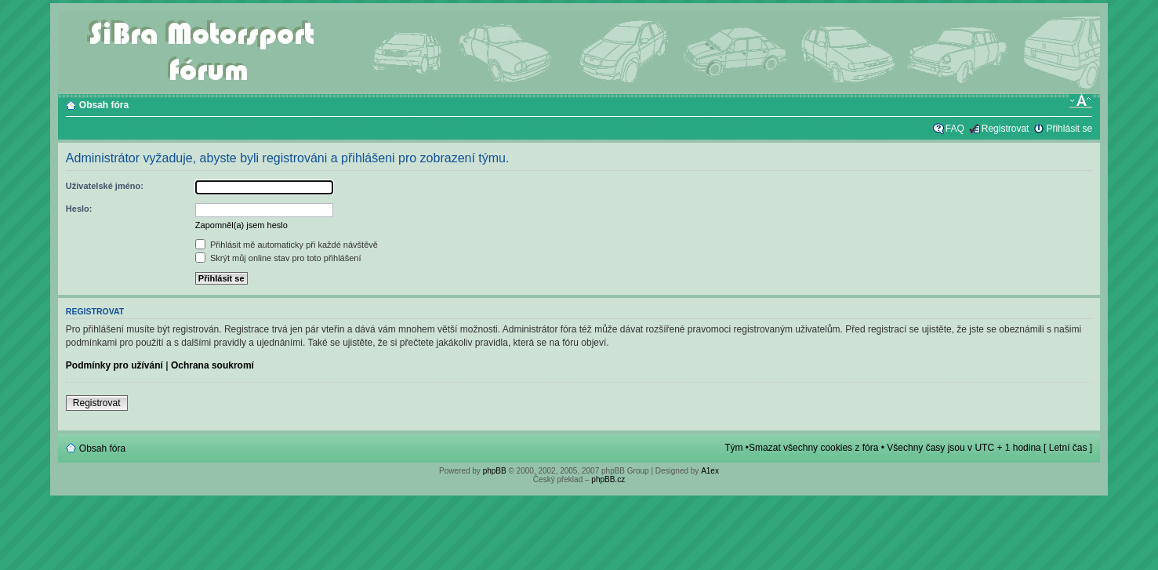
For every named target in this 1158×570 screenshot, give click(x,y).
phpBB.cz (608, 479)
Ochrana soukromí (212, 365)
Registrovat (1005, 128)
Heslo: (79, 208)
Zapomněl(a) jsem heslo (241, 225)
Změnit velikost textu (1080, 101)
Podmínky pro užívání (114, 365)
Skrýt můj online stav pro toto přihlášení (278, 258)
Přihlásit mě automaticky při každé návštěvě (286, 244)
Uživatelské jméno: (104, 186)
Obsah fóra (104, 105)
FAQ (955, 128)
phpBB (494, 471)
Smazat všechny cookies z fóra (813, 447)
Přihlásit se (1069, 128)
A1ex (710, 471)
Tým (733, 447)
